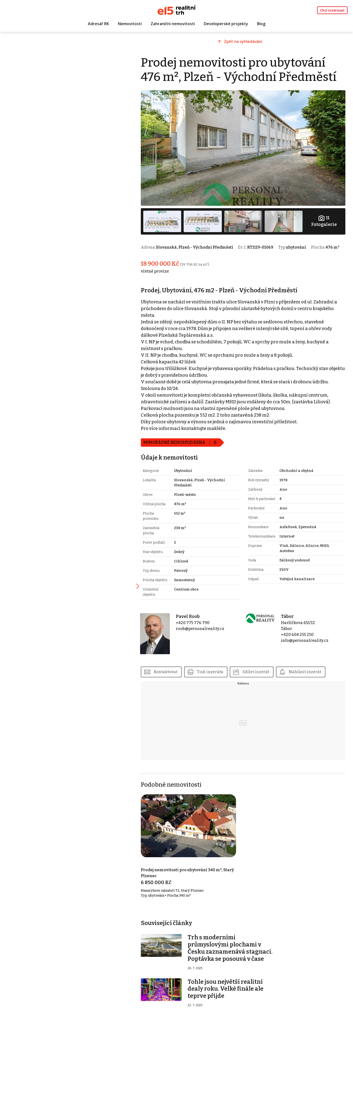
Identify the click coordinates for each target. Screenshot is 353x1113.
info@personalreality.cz (307, 642)
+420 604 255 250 (300, 636)
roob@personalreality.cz (206, 631)
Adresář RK (98, 24)
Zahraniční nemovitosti (173, 24)
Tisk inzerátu (219, 672)
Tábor (290, 618)
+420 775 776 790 (199, 625)
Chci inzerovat (332, 10)
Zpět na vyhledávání (247, 43)
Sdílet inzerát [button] (265, 672)
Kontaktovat (174, 672)
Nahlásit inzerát (314, 672)
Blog (261, 24)
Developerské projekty (226, 24)
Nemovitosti (130, 24)
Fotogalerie (324, 217)
